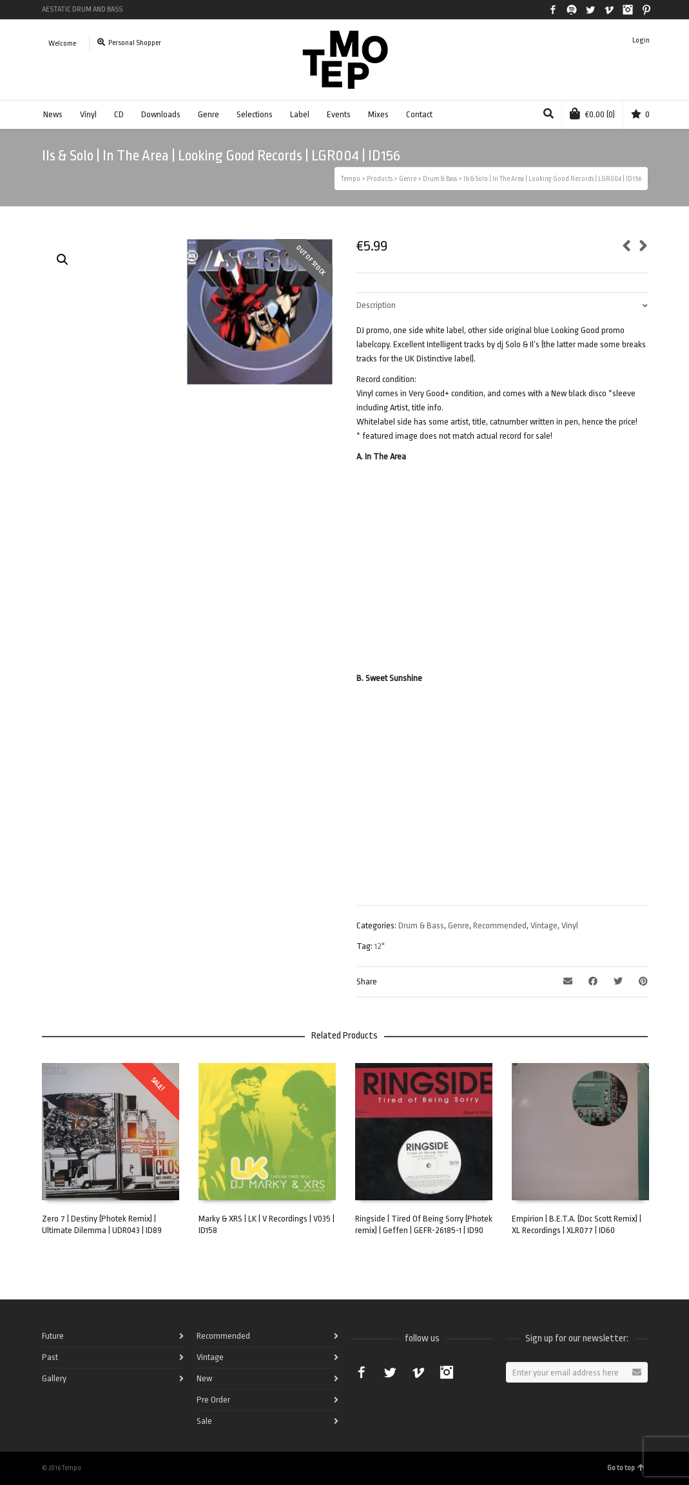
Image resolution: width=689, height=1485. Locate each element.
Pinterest (646, 9)
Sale (204, 1421)
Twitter (590, 9)
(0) (592, 113)
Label (299, 114)
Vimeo (609, 9)
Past (50, 1357)
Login (641, 40)
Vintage (544, 925)
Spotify (571, 9)
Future (53, 1336)
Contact (419, 114)
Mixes (378, 114)
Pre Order (213, 1399)
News (53, 114)
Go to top (626, 1468)
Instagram (628, 9)
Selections (255, 114)
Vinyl (88, 114)
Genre (208, 114)
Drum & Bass (421, 925)
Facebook (553, 9)
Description (376, 305)
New (204, 1378)
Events (339, 114)
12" (379, 946)
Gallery (54, 1378)
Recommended (500, 925)
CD (119, 114)
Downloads (160, 114)
